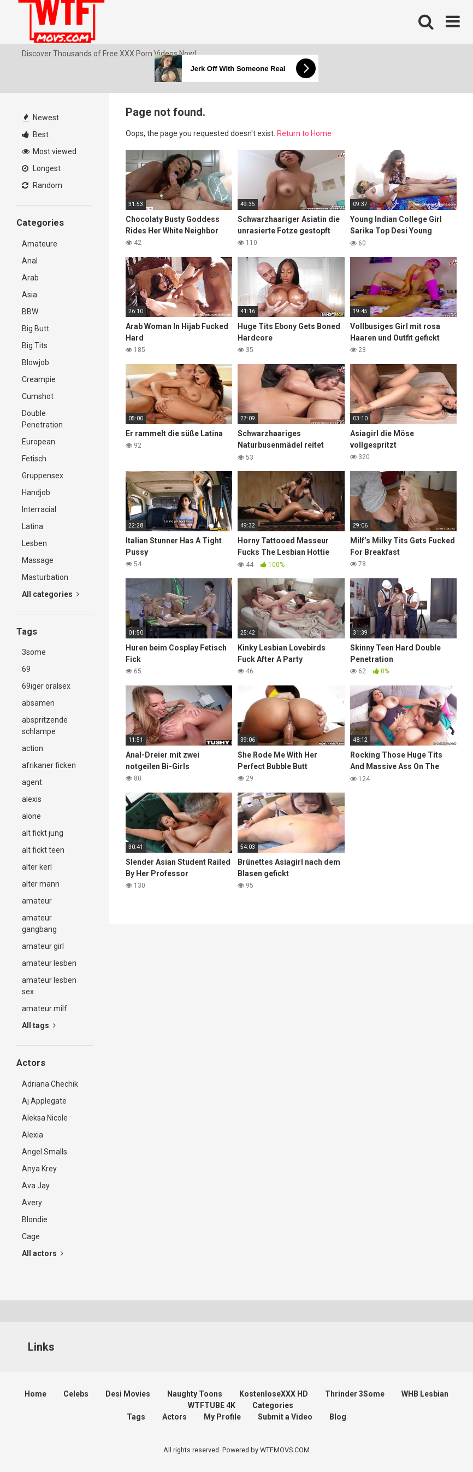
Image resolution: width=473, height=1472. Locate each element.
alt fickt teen (43, 850)
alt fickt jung (42, 833)
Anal (30, 260)
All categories (50, 594)
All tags (39, 1025)
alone (31, 816)
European (38, 441)
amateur (37, 900)
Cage (31, 1236)
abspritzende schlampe (45, 726)
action (32, 748)
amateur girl (43, 946)
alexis (32, 799)
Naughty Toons (194, 1393)
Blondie (35, 1219)
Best (35, 134)
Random (42, 185)
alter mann (41, 883)
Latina (32, 526)
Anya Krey (39, 1168)
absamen (38, 703)
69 (26, 669)
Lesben (34, 543)
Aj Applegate (44, 1100)
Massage (38, 560)
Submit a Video (285, 1416)
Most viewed (49, 151)
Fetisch (34, 458)
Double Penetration (42, 419)
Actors (174, 1416)
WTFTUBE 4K (211, 1405)
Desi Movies (127, 1393)
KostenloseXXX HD (273, 1393)
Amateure (39, 243)
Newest (41, 117)
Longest (41, 168)
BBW (30, 311)
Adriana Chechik (50, 1084)
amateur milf (44, 1008)
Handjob (36, 492)
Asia (29, 294)
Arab (30, 277)
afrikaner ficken (49, 765)
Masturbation (45, 577)
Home (35, 1393)
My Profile (222, 1416)
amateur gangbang (39, 923)
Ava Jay (36, 1185)
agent (32, 782)
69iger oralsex (46, 686)
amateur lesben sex (49, 986)
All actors (42, 1253)
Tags (136, 1416)
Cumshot (38, 396)
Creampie (39, 379)
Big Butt (35, 328)
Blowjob (35, 362)
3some (34, 652)
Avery (32, 1202)
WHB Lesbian (424, 1393)
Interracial (39, 509)
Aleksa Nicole (45, 1117)
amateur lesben (49, 963)
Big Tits (35, 345)
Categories (272, 1405)
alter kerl (37, 867)
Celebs (75, 1393)
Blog (337, 1416)
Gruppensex (42, 475)
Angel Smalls (44, 1151)
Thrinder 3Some (355, 1393)
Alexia (32, 1134)
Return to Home (304, 133)
